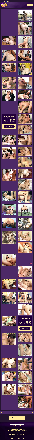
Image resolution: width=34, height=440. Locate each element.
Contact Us (24, 429)
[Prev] (1, 412)
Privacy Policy (25, 430)
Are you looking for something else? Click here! (17, 425)
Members (13, 427)
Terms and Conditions (11, 429)
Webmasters (20, 429)
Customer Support (16, 429)
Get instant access (30, 4)
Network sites (3, 1)
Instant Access (20, 427)
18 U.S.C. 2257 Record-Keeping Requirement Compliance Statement (15, 430)
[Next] (32, 412)
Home (10, 427)
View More (23, 427)
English (8, 1)
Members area (31, 1)
